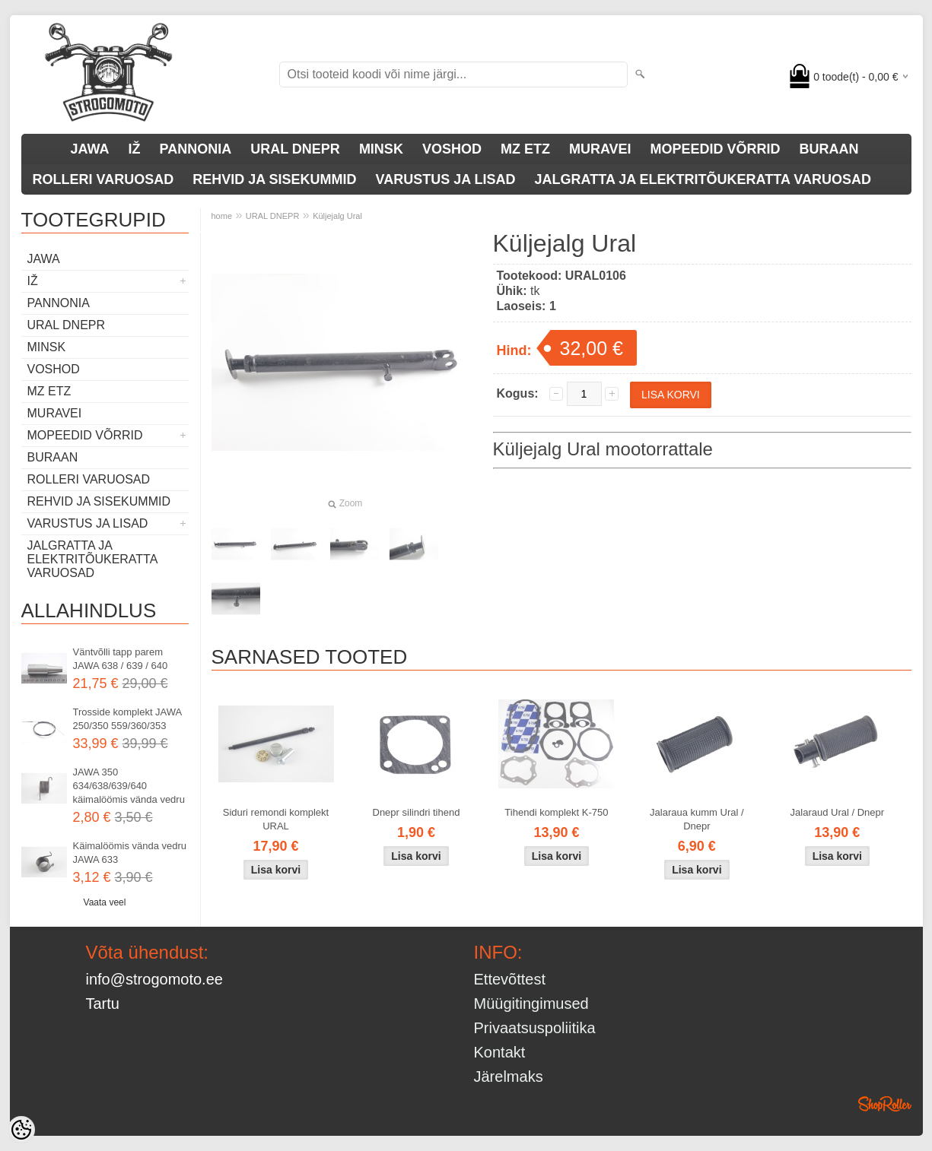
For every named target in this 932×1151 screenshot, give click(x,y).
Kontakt (500, 1052)
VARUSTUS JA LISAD (446, 179)
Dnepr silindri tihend (416, 812)
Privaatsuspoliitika (535, 1027)
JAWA (90, 149)
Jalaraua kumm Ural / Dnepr (697, 819)
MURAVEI (600, 149)
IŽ (135, 149)
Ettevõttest (510, 979)
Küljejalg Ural (337, 215)
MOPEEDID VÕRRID (715, 149)
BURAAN (829, 149)
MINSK (381, 149)
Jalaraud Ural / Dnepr (837, 812)
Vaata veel (105, 902)
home (222, 215)
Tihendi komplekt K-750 (556, 812)
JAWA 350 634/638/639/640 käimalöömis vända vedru (129, 785)
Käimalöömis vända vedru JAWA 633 (130, 852)
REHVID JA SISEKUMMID (274, 179)
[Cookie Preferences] (21, 1129)
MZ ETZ (525, 149)
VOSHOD (452, 149)
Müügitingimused (531, 1003)
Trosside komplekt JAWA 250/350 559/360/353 (127, 718)
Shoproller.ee (884, 1103)
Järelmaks (508, 1076)
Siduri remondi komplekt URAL (276, 819)
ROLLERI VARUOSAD (103, 179)
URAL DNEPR (295, 149)
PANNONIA (196, 149)
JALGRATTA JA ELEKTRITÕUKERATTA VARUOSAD (703, 179)
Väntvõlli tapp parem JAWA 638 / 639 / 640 (120, 658)
